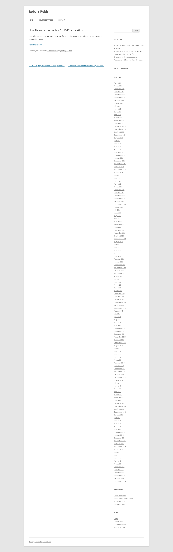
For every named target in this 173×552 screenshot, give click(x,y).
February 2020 (119, 294)
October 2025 (119, 100)
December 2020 (119, 265)
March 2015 (118, 464)
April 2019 (117, 322)
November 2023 (120, 164)
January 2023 (119, 193)
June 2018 (117, 351)
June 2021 (117, 247)
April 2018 (117, 357)
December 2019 (119, 299)
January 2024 (119, 158)
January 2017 (119, 400)
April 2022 (117, 219)
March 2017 (118, 395)
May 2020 (117, 285)
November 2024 (120, 129)
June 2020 (117, 282)
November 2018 (120, 337)
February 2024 (119, 155)
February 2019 (119, 328)
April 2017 (117, 392)
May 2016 (117, 423)
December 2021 (119, 230)
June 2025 (117, 109)
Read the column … (36, 45)
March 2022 (118, 221)
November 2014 (120, 475)
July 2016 (117, 418)
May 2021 (117, 250)
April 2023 (117, 184)
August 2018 (118, 345)
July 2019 (117, 314)
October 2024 (119, 132)
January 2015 (119, 470)
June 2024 (117, 143)
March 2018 (118, 360)
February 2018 (119, 363)
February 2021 (119, 259)
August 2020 (118, 276)
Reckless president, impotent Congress (128, 60)
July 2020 (117, 279)
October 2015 (119, 444)
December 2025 (119, 94)
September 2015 (120, 446)
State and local (52, 51)
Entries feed (118, 521)
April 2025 (117, 115)
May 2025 (117, 112)
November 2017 (120, 371)
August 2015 (118, 449)
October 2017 (119, 374)
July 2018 (117, 348)
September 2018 (120, 343)
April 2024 (117, 149)
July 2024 (117, 141)
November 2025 (120, 97)
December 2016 (119, 403)
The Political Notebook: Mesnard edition (128, 51)
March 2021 (118, 256)
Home (31, 20)
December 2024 (119, 126)
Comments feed (120, 524)
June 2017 (117, 386)
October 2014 (119, 478)
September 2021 (120, 239)
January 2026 (119, 92)
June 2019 (117, 317)
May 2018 (117, 354)
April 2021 (117, 253)
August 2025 (118, 103)
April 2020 (117, 288)
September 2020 (120, 273)
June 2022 (117, 213)
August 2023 (118, 172)
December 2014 (119, 472)
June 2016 (117, 421)
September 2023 (120, 169)
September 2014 (120, 481)
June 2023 (117, 178)
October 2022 (119, 201)
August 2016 (118, 415)
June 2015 (117, 455)
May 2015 (117, 458)
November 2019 (120, 302)
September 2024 (120, 135)
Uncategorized (119, 504)
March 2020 (118, 291)
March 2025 (118, 118)
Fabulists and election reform (124, 54)
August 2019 (118, 311)
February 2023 (119, 190)
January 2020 (119, 296)
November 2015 (120, 441)
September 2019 (120, 308)
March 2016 (118, 429)
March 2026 (118, 86)
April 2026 (117, 83)
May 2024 (117, 146)
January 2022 (119, 227)
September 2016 (120, 412)
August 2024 (118, 138)
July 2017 (117, 383)
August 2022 (118, 207)
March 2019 (118, 325)
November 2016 (120, 406)
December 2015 (119, 438)
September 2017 (120, 377)
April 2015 (117, 461)
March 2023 (118, 187)
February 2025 (119, 120)
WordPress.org (119, 527)
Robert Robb (38, 11)
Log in (116, 519)
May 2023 (117, 181)
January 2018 (119, 366)
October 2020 (119, 270)
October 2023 (119, 167)
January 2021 (119, 262)
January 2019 (119, 331)
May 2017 (117, 389)
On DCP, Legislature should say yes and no (47, 66)
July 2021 (117, 244)
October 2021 (119, 236)
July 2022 (117, 210)
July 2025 (117, 106)
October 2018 (119, 340)
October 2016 (119, 409)
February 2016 (119, 432)
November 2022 (120, 198)
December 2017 (119, 369)
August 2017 (118, 380)
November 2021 (120, 233)
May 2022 (117, 216)
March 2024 (118, 152)
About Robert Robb (45, 20)
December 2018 (119, 334)
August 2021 (118, 242)
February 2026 (119, 89)
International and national (123, 498)
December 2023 (119, 161)
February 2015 (119, 467)
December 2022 (119, 195)
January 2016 (119, 435)
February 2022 (119, 224)
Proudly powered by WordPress (40, 542)
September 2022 (120, 204)
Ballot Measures (120, 496)
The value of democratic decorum (126, 57)
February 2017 (119, 397)
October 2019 (119, 305)
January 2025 (119, 123)
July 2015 (117, 452)
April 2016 (117, 426)
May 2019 (117, 320)
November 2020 (120, 268)
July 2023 (117, 175)
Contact (61, 20)
